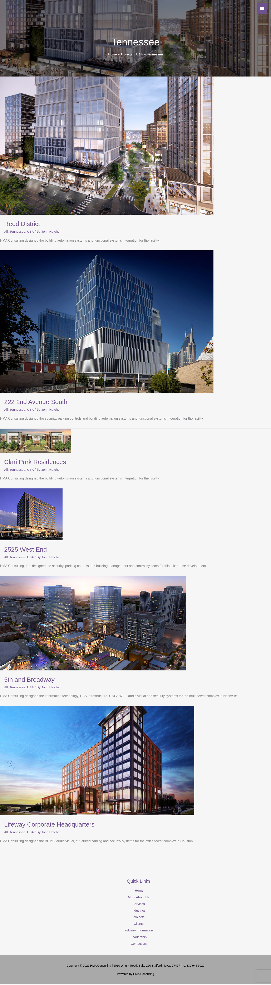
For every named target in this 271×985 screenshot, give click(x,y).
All (6, 231)
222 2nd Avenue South (35, 401)
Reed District (22, 223)
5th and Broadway (29, 679)
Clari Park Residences (35, 461)
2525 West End (25, 549)
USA (31, 231)
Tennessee (18, 231)
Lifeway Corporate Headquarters (49, 824)
